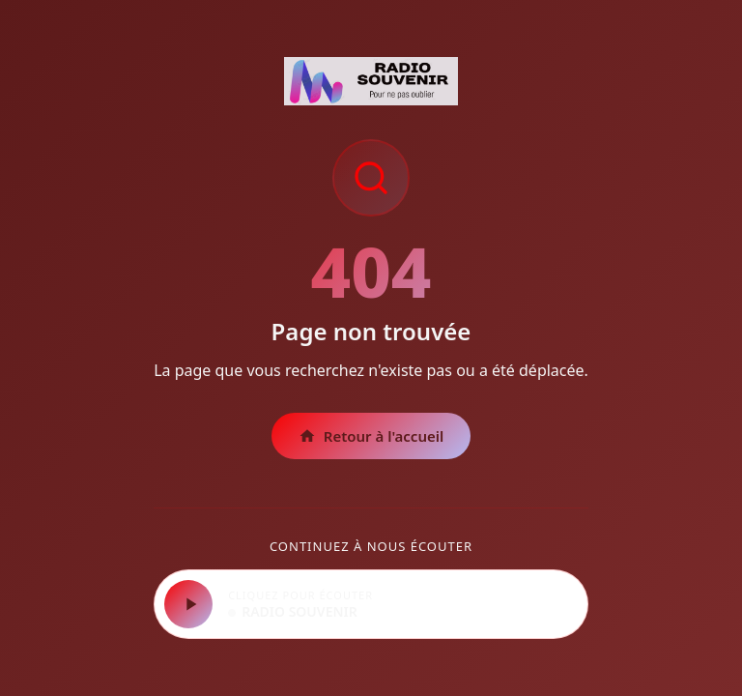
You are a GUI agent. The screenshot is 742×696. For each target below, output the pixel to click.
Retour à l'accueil (371, 436)
